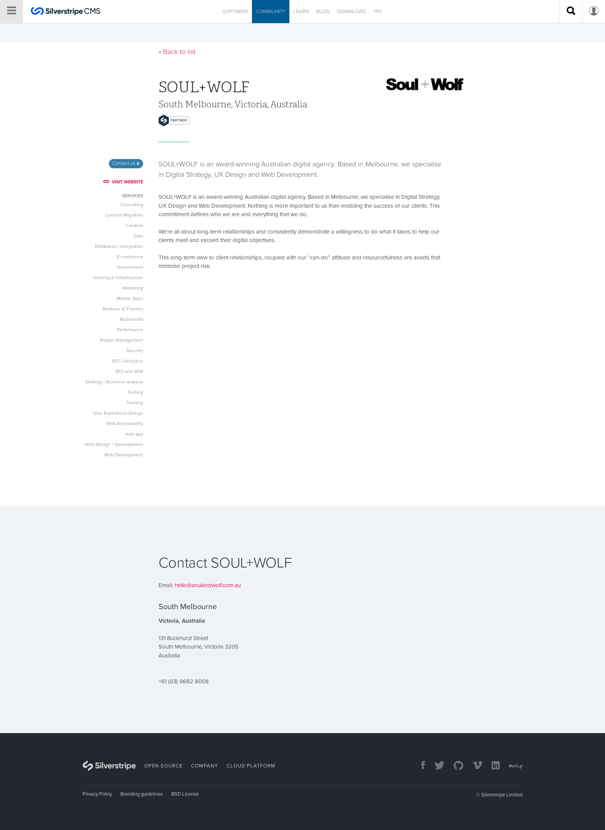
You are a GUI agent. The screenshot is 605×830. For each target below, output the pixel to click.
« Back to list (177, 51)
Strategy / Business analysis (114, 382)
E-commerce (130, 256)
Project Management (121, 340)
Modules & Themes (123, 309)
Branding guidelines (141, 794)
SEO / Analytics (127, 361)
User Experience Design (118, 413)
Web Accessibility (124, 423)
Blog (323, 11)
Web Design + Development (114, 444)
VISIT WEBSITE (123, 182)
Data (138, 236)
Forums (305, 32)
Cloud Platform (250, 766)
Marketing (132, 288)
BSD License (185, 794)
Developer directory (224, 32)
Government (130, 267)
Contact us (125, 163)
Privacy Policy (97, 794)
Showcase (273, 32)
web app (134, 434)
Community (271, 11)
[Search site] (571, 11)
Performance (130, 329)
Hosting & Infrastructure (118, 277)
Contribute (392, 32)
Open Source (163, 766)
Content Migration (124, 215)
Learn (301, 11)
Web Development (123, 454)
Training (135, 402)
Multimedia (131, 319)
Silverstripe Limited (501, 795)
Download (351, 11)
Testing (135, 392)
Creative (134, 225)
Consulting (131, 204)
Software (235, 11)
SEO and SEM (129, 371)
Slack (331, 32)
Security (134, 350)
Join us (355, 32)
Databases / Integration (119, 246)
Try (377, 11)
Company (204, 766)
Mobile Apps (130, 298)
